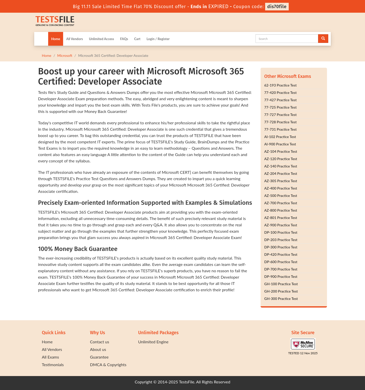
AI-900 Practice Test (280, 144)
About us (98, 349)
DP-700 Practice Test (281, 269)
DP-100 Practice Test (281, 232)
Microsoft (64, 55)
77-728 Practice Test (280, 122)
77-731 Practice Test (280, 129)
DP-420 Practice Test (281, 254)
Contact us (99, 341)
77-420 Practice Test (280, 92)
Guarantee (99, 356)
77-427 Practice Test (280, 100)
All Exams (50, 356)
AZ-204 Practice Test (280, 173)
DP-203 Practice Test (281, 240)
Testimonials (53, 364)
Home (55, 39)
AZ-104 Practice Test (280, 151)
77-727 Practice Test (280, 114)
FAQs (124, 39)
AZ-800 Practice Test (280, 210)
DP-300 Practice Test (281, 247)
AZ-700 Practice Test (280, 203)
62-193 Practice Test (280, 85)
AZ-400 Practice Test (280, 188)
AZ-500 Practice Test (280, 195)
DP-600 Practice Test (281, 262)
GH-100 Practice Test (281, 284)
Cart (137, 39)
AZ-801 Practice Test (280, 217)
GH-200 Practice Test (281, 291)
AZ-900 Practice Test (280, 225)
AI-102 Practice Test (280, 136)
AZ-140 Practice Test (280, 166)
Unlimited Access (101, 39)
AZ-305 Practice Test (280, 181)
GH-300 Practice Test (281, 298)
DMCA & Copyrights (108, 364)
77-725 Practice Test (280, 107)
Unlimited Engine (153, 341)
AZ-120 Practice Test (280, 159)
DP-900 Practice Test (281, 276)
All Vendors (74, 39)
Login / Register (158, 39)
